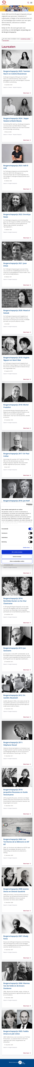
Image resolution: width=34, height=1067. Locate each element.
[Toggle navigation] (31, 2)
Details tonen (26, 547)
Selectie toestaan (17, 556)
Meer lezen (27, 93)
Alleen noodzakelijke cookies (17, 561)
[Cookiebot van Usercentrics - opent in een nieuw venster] (26, 504)
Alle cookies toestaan (17, 552)
